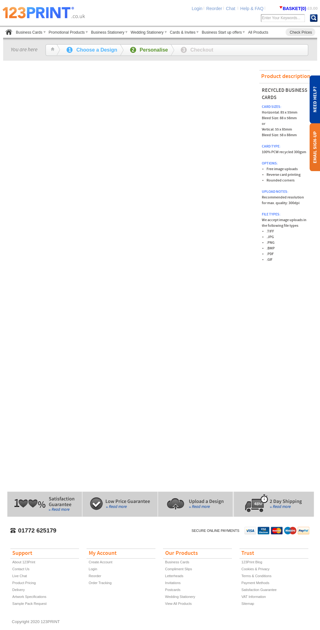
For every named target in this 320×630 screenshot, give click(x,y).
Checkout (197, 50)
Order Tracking (100, 583)
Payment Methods (255, 583)
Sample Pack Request (29, 603)
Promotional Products (67, 32)
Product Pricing (24, 583)
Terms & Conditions (256, 576)
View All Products (178, 603)
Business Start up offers (222, 32)
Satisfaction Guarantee (259, 590)
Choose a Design (91, 50)
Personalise (149, 50)
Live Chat (19, 576)
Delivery (18, 590)
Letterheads (174, 576)
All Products (258, 32)
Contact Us (20, 569)
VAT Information (253, 597)
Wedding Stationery (147, 32)
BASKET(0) (295, 8)
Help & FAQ (252, 8)
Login (197, 8)
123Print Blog (251, 562)
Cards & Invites (182, 32)
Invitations (173, 583)
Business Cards (29, 32)
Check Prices (301, 32)
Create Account (100, 562)
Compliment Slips (178, 569)
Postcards (173, 590)
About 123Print (23, 562)
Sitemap (247, 603)
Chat (231, 8)
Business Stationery (107, 32)
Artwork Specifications (29, 597)
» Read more (59, 510)
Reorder (214, 8)
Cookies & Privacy (255, 569)
